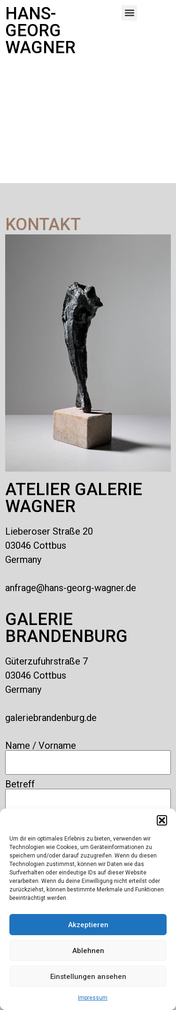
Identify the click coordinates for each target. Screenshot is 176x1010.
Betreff (20, 784)
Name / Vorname (40, 745)
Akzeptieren (88, 925)
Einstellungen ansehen (88, 976)
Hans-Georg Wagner (40, 30)
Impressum (92, 997)
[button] (162, 820)
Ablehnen (88, 950)
